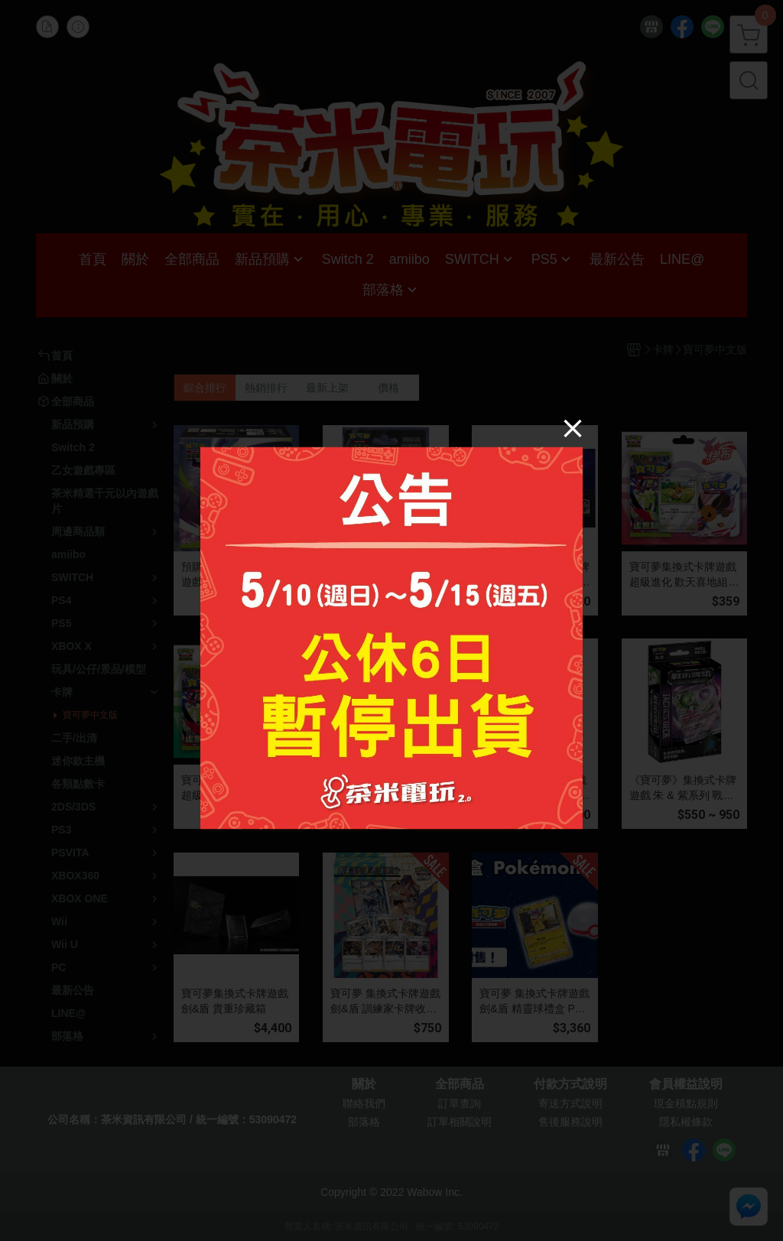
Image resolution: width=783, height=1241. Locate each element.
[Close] (572, 427)
